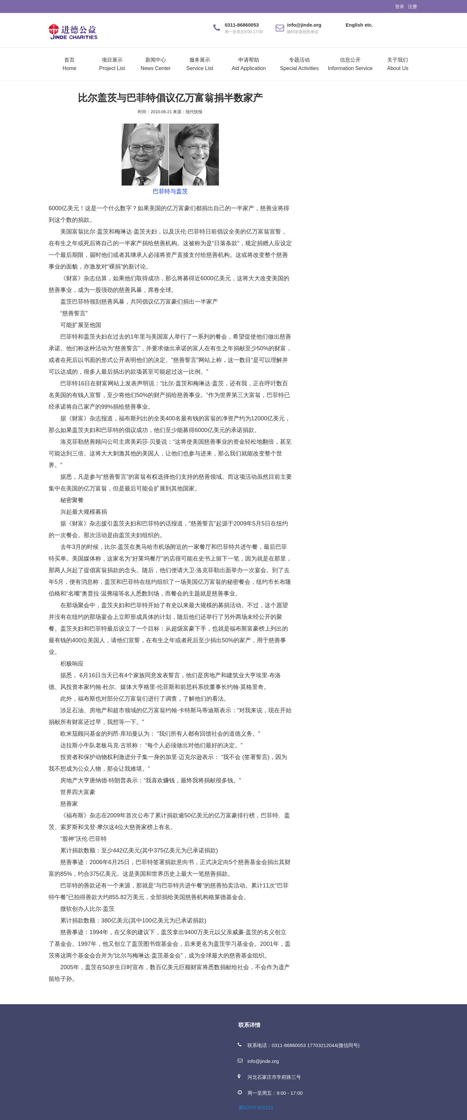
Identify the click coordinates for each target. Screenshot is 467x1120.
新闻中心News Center (156, 64)
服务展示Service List (199, 64)
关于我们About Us (397, 64)
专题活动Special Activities (299, 64)
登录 (399, 6)
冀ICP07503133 (255, 1107)
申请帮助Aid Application (249, 64)
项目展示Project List (112, 64)
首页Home (70, 64)
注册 (412, 6)
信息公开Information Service (350, 64)
